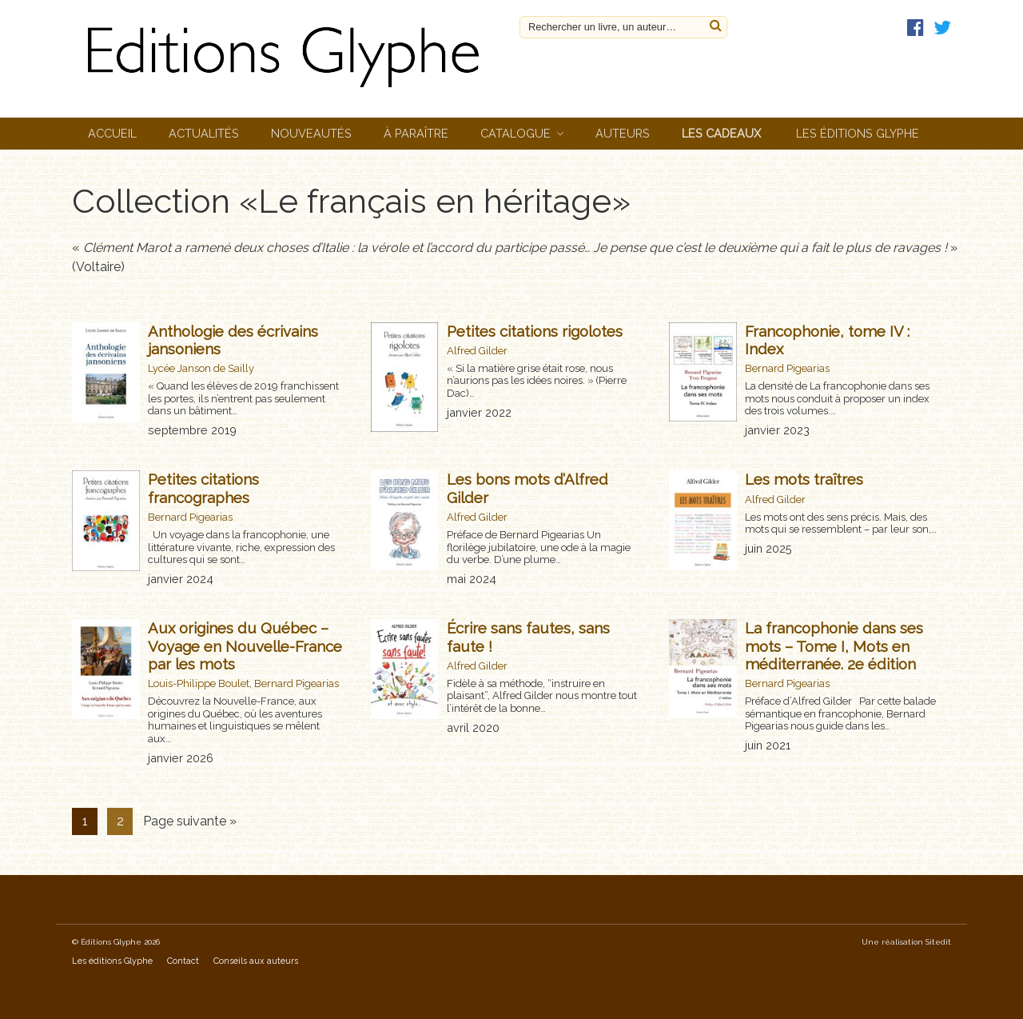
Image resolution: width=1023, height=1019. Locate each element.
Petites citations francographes (203, 488)
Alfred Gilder (477, 351)
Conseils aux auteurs (255, 961)
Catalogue (515, 133)
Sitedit (938, 941)
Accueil (112, 133)
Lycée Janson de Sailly (201, 368)
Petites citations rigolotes (535, 331)
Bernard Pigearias (787, 368)
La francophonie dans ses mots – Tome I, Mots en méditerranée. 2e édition (834, 646)
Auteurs (622, 133)
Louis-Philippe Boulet (198, 683)
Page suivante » (190, 821)
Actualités (204, 133)
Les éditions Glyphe (857, 133)
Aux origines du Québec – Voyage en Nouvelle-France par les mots (245, 646)
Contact (183, 961)
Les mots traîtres (804, 479)
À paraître (416, 133)
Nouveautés (311, 133)
